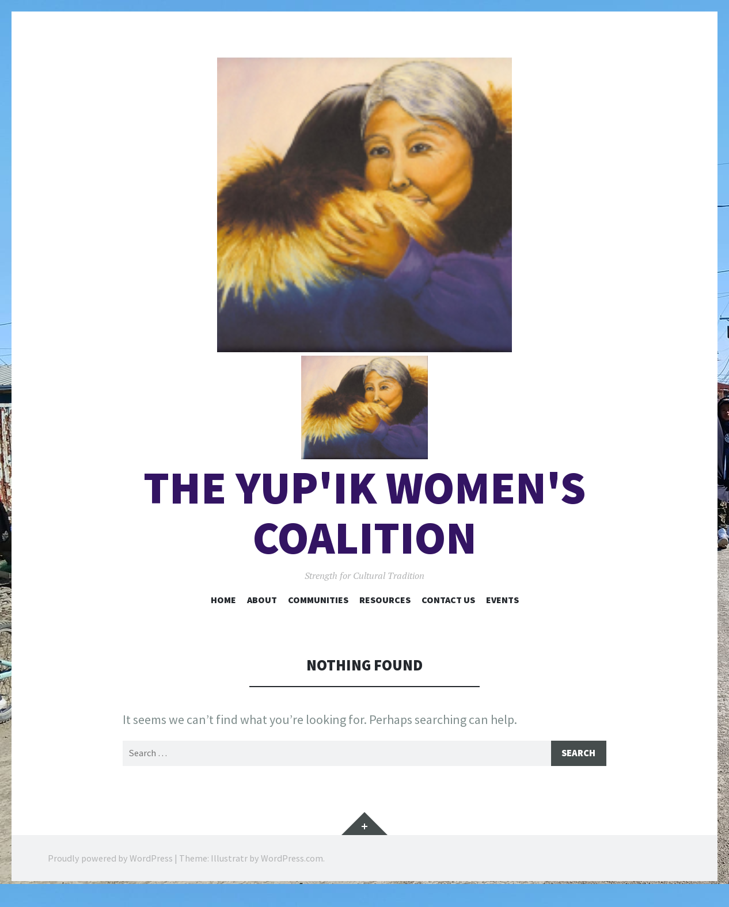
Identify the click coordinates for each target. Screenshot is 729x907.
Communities (318, 613)
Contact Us (448, 613)
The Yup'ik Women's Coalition (364, 526)
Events (502, 613)
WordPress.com (292, 872)
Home (223, 613)
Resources (385, 613)
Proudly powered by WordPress (110, 872)
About (262, 613)
